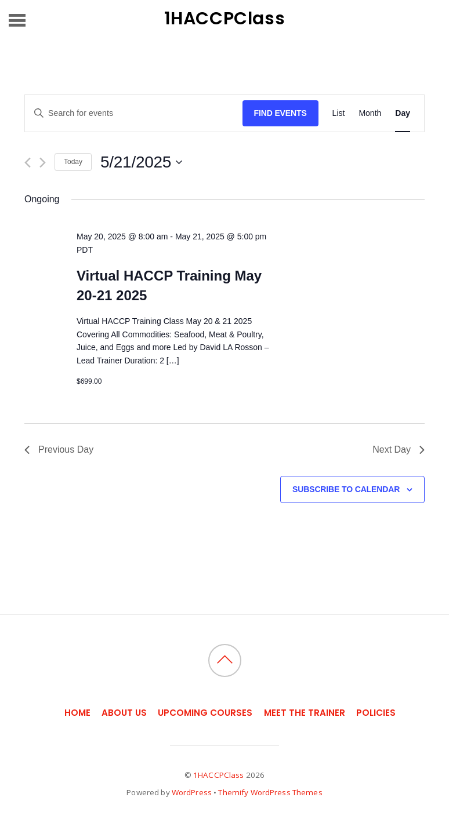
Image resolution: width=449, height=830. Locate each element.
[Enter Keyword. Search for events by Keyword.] (133, 113)
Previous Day (58, 449)
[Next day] (42, 162)
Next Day (398, 449)
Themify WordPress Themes (270, 792)
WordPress (192, 792)
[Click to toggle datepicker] (141, 162)
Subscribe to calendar (346, 489)
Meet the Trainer (304, 713)
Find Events (280, 113)
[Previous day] (27, 162)
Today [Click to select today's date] (73, 162)
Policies (376, 713)
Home (77, 713)
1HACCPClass (218, 775)
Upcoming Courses (205, 713)
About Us (124, 713)
